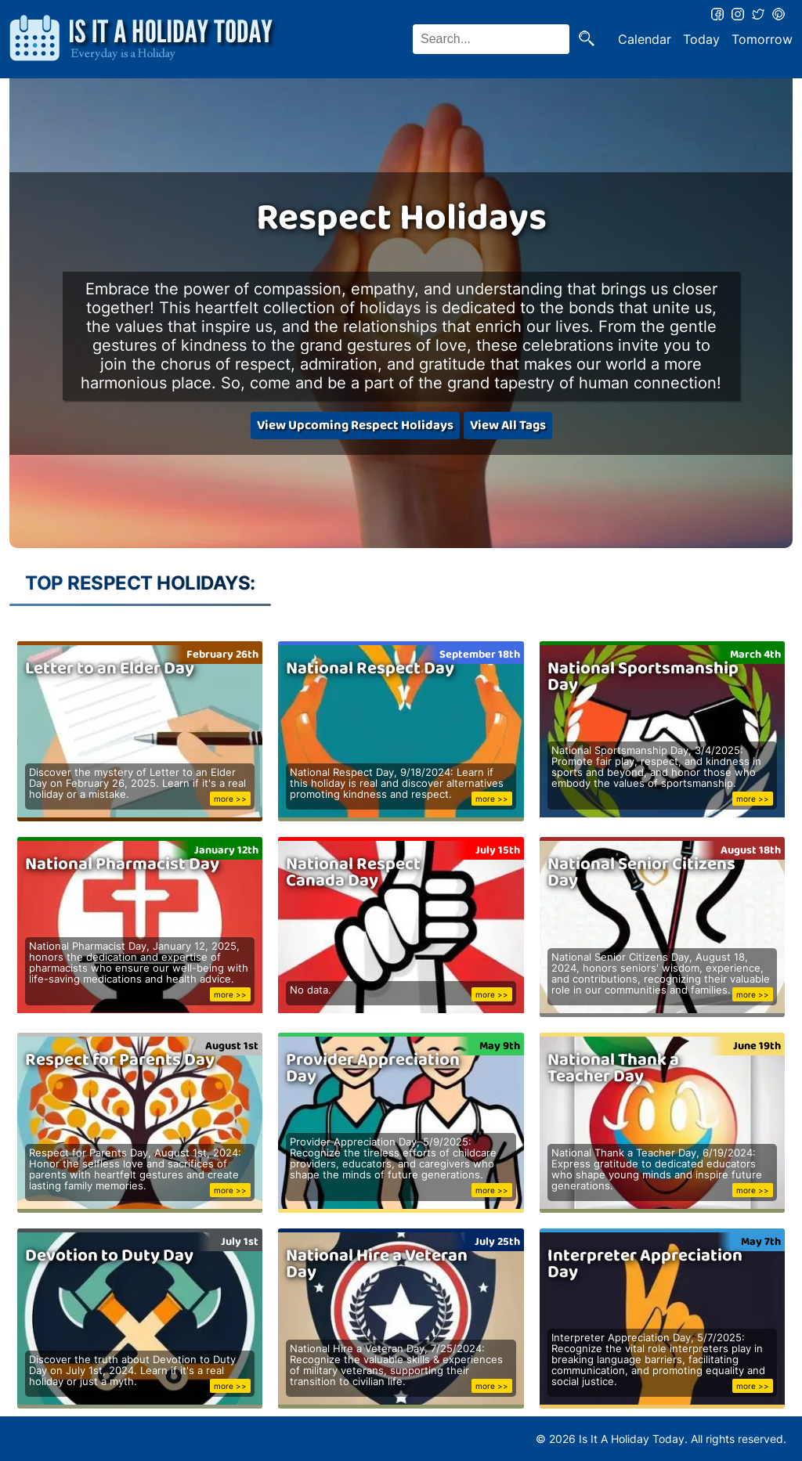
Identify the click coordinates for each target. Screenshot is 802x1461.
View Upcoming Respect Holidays (355, 425)
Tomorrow (762, 39)
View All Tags (508, 425)
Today (701, 39)
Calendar (644, 39)
